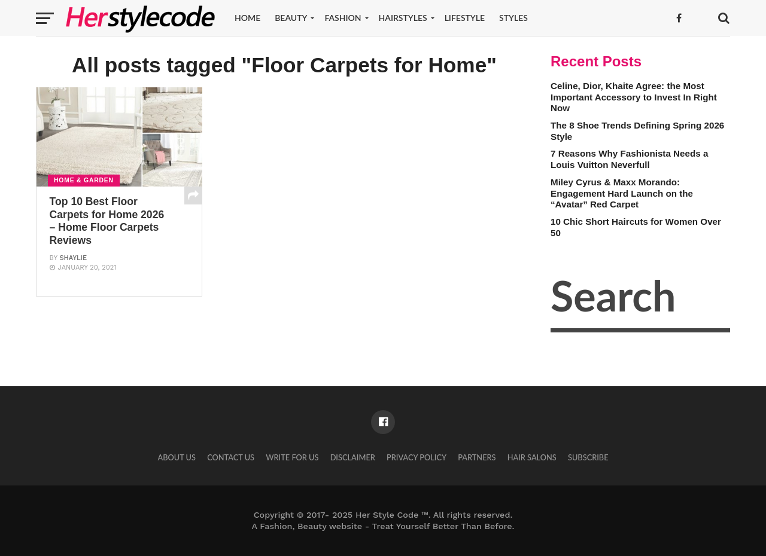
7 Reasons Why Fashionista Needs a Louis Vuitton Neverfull (629, 159)
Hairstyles (403, 18)
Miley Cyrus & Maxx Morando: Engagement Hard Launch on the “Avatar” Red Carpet (622, 193)
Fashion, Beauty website (311, 526)
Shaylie (73, 258)
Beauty (291, 18)
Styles (513, 18)
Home (247, 18)
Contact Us (230, 457)
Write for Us (292, 457)
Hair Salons (532, 457)
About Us (176, 457)
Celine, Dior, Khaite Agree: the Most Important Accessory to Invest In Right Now (634, 97)
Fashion (342, 18)
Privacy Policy (416, 457)
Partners (477, 457)
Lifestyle (465, 18)
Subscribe (588, 457)
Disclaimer (352, 457)
